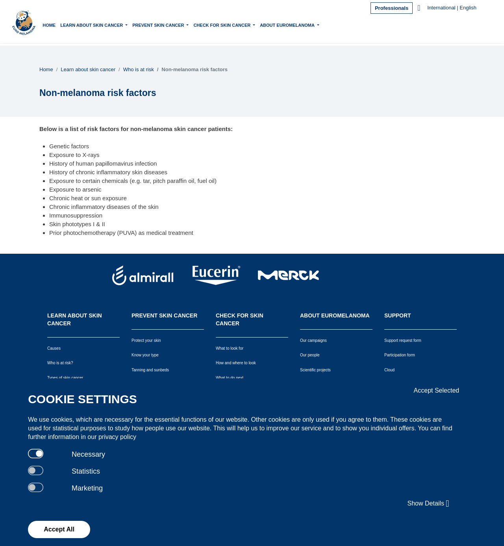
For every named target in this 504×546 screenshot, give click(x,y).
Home (64, 25)
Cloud (389, 370)
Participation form (399, 355)
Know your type (145, 355)
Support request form (402, 340)
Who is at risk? (60, 363)
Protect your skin (146, 340)
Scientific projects (315, 370)
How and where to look (236, 363)
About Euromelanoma (303, 24)
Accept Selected (437, 390)
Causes (54, 348)
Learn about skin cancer (107, 24)
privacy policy (117, 436)
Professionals (391, 8)
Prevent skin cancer (174, 24)
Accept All (59, 529)
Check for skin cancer (238, 24)
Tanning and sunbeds (150, 370)
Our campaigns (313, 340)
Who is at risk (138, 69)
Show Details (429, 503)
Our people (309, 355)
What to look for (229, 348)
